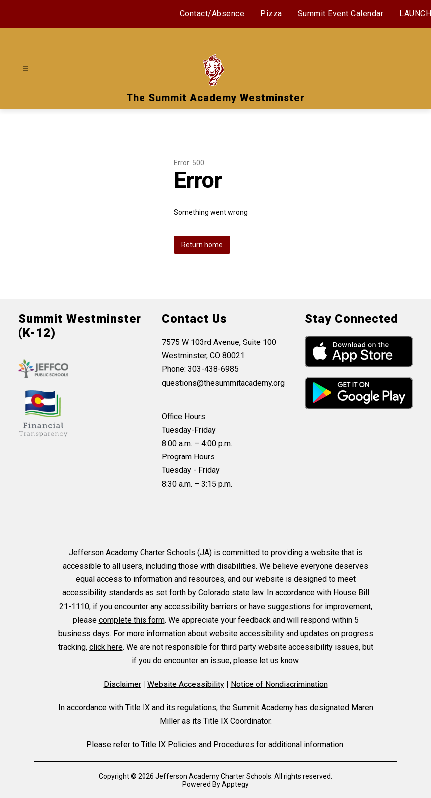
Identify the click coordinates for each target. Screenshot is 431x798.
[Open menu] (25, 69)
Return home (202, 245)
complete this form (132, 620)
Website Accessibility (185, 684)
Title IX (137, 707)
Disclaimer (122, 684)
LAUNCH (415, 13)
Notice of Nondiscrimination (279, 684)
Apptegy (235, 784)
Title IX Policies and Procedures (197, 744)
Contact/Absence (212, 13)
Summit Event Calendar (341, 13)
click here (106, 647)
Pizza (271, 13)
